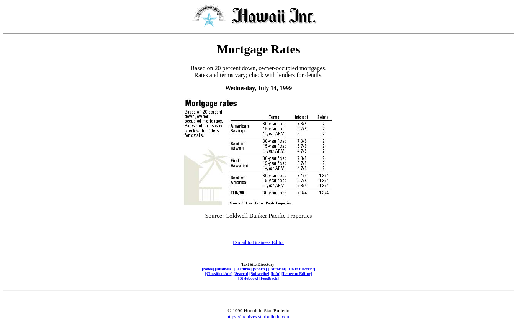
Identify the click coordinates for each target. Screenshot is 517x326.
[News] (208, 269)
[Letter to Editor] (296, 273)
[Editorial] (277, 269)
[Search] (241, 273)
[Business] (223, 269)
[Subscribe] (259, 273)
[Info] (275, 273)
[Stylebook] (248, 278)
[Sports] (260, 269)
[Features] (243, 269)
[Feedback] (269, 278)
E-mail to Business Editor (258, 242)
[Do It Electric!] (301, 269)
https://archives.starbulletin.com (259, 316)
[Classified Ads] (218, 273)
